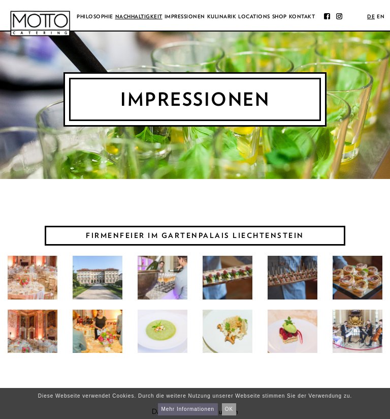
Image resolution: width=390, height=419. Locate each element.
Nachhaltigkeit (138, 16)
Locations (254, 16)
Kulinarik (222, 16)
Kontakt (302, 16)
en (380, 16)
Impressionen (185, 16)
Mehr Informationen (187, 409)
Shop (279, 16)
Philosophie (95, 16)
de (371, 16)
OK (229, 409)
